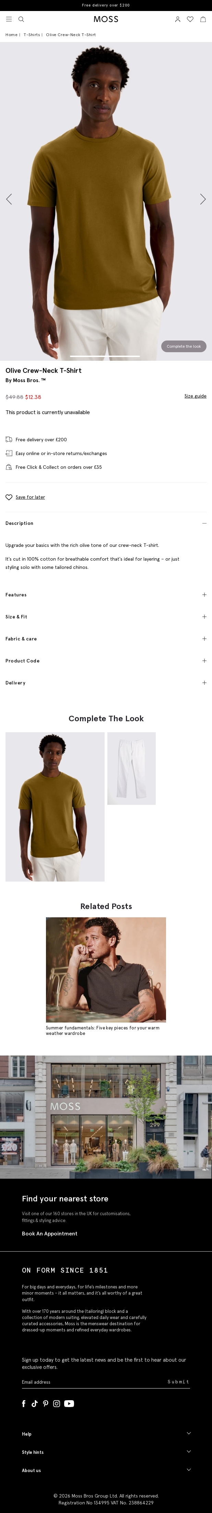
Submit (179, 1382)
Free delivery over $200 (106, 5)
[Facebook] (23, 1402)
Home (11, 34)
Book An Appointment (50, 1233)
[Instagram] (56, 1402)
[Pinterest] (45, 1402)
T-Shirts (32, 34)
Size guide (196, 396)
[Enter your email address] (94, 1382)
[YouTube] (69, 1402)
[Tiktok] (34, 1402)
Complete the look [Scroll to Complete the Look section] (184, 346)
